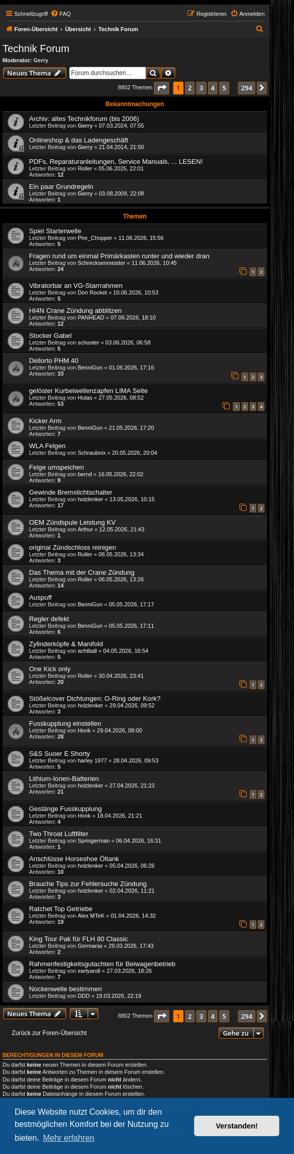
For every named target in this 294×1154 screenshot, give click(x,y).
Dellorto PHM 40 (53, 360)
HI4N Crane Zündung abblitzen (75, 310)
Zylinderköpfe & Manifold (66, 644)
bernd (84, 474)
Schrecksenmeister (101, 263)
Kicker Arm (45, 421)
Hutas (84, 398)
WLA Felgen (47, 446)
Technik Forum (36, 48)
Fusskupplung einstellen (65, 723)
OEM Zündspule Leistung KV (72, 522)
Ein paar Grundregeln (61, 186)
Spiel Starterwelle (55, 231)
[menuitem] (60, 14)
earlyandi (88, 971)
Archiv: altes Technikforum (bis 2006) (84, 118)
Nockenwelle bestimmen (65, 989)
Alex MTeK (90, 916)
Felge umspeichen (56, 467)
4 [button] (213, 87)
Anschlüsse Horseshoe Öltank (74, 859)
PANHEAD (90, 317)
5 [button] (224, 87)
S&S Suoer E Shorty (59, 753)
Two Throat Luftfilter (58, 834)
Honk (84, 730)
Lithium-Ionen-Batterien (64, 778)
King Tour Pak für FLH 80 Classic (78, 939)
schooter (88, 342)
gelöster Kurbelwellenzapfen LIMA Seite (88, 391)
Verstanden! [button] (237, 1126)
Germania (89, 946)
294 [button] (246, 87)
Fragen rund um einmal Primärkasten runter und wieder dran (119, 256)
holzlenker (90, 499)
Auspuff (40, 597)
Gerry (41, 60)
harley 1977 (92, 760)
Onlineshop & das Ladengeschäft (78, 140)
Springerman (93, 841)
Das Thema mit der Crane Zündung (82, 572)
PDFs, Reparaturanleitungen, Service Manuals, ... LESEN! (116, 161)
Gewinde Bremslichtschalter (70, 492)
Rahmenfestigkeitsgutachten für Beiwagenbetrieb (102, 964)
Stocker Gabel (50, 335)
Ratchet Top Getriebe (60, 909)
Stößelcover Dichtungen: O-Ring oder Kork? (95, 698)
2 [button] (190, 87)
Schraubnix (91, 453)
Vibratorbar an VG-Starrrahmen (76, 285)
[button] (161, 88)
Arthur (85, 529)
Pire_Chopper (94, 238)
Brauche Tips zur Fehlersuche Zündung (88, 884)
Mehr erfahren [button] (68, 1138)
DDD (83, 996)
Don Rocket (91, 292)
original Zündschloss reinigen (72, 547)
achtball (87, 651)
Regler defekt (49, 619)
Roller (84, 168)
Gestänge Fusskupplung (65, 809)
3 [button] (201, 87)
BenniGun (89, 367)
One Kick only (49, 669)
